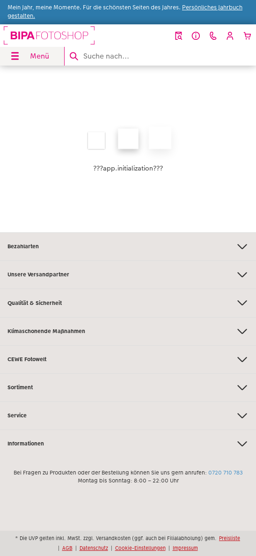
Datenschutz (94, 548)
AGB (67, 548)
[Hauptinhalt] (128, 149)
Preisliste (229, 538)
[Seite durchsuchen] (160, 56)
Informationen (128, 443)
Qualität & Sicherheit (128, 303)
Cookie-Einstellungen (140, 548)
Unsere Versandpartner (128, 274)
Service (128, 415)
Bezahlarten (128, 246)
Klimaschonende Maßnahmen (128, 331)
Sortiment (128, 387)
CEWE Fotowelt (128, 359)
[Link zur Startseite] (49, 35)
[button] (230, 36)
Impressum (185, 548)
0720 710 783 (225, 472)
